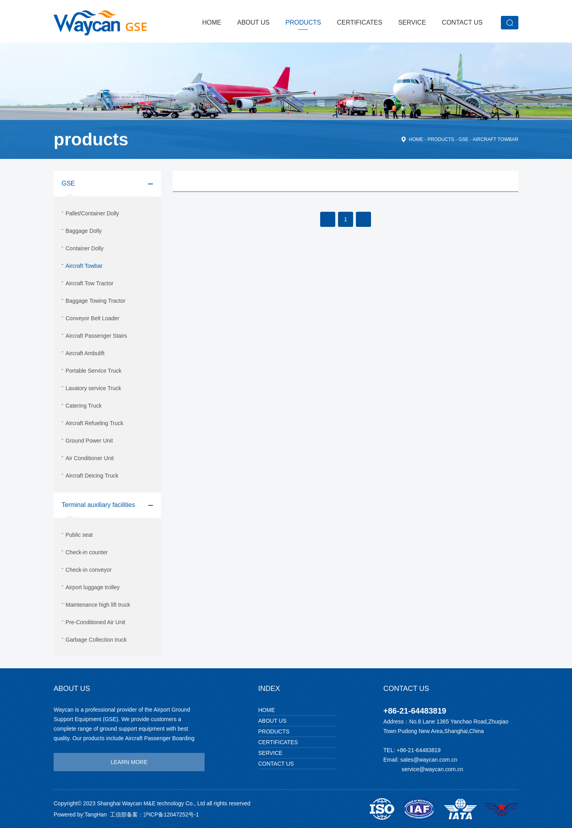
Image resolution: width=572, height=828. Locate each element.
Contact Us (462, 22)
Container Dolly (85, 248)
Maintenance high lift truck (98, 605)
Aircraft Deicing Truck (92, 475)
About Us (253, 22)
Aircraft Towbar (495, 139)
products (303, 22)
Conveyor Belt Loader (92, 318)
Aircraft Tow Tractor (89, 283)
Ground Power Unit (89, 440)
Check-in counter (87, 552)
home (416, 139)
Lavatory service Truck (93, 388)
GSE (463, 139)
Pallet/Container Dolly (92, 213)
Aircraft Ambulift (85, 353)
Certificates (359, 22)
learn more (129, 762)
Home (211, 22)
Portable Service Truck (94, 371)
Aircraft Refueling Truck (95, 423)
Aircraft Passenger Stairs (96, 336)
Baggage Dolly (84, 231)
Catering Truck (84, 405)
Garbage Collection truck (96, 639)
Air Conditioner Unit (90, 458)
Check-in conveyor (89, 570)
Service (412, 22)
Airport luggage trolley (93, 587)
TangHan (96, 814)
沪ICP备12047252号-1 (171, 814)
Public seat (79, 535)
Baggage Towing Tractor (96, 301)
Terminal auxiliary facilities (98, 504)
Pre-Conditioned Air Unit (95, 622)
